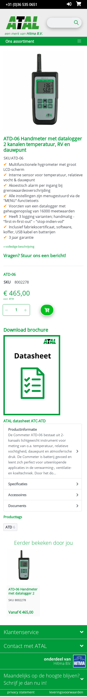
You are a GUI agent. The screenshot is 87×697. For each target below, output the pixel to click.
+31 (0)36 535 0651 (21, 4)
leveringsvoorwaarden (66, 692)
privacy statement (21, 692)
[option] (43, 91)
